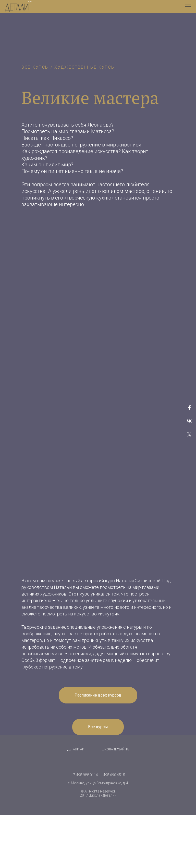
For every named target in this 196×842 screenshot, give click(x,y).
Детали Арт (76, 749)
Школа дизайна (115, 749)
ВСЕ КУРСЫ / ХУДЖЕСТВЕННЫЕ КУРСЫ (68, 67)
